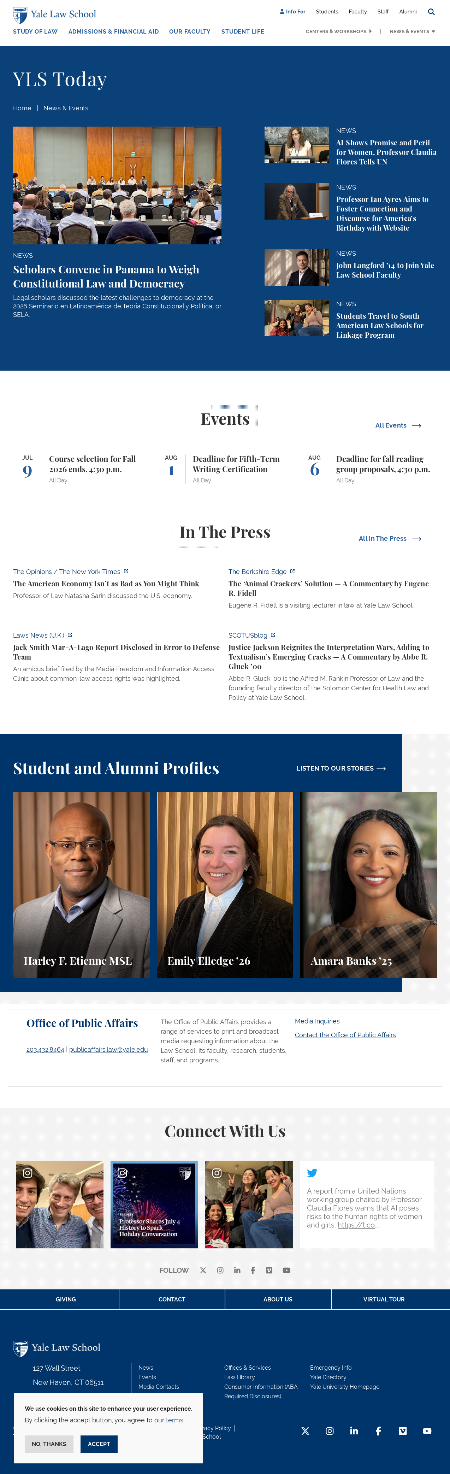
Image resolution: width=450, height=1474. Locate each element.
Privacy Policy (212, 1428)
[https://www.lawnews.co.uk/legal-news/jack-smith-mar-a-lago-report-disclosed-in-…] (117, 659)
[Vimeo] (269, 1271)
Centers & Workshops (336, 31)
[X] (203, 1271)
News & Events (410, 31)
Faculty (358, 11)
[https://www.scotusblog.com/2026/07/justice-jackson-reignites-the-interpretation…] (333, 668)
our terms (168, 1420)
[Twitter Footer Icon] (305, 1432)
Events (147, 1377)
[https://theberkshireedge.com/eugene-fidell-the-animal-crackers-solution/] (333, 591)
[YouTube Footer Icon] (427, 1432)
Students (327, 11)
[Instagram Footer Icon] (329, 1432)
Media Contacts (158, 1386)
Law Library (239, 1377)
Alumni (408, 11)
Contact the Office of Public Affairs (345, 1035)
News (145, 1367)
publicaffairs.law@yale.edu (108, 1049)
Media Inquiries (317, 1021)
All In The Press (383, 538)
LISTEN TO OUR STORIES (335, 768)
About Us (278, 1299)
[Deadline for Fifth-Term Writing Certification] (225, 469)
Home (22, 108)
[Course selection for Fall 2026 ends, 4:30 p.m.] (81, 469)
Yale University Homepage (344, 1386)
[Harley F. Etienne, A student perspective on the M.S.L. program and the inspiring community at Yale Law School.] (81, 885)
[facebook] (253, 1271)
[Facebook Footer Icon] (378, 1432)
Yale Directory (328, 1377)
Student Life (243, 31)
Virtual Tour (384, 1299)
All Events (391, 425)
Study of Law (35, 31)
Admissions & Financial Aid (114, 31)
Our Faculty (190, 31)
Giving (66, 1299)
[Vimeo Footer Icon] (402, 1432)
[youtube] (287, 1271)
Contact (172, 1299)
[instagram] (220, 1271)
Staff (383, 11)
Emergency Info (331, 1367)
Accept (99, 1444)
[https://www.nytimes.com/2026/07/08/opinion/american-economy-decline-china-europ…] (117, 586)
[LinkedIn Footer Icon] (354, 1432)
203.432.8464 (45, 1049)
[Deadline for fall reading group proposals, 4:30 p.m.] (368, 469)
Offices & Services (247, 1367)
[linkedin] (237, 1271)
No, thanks (49, 1444)
